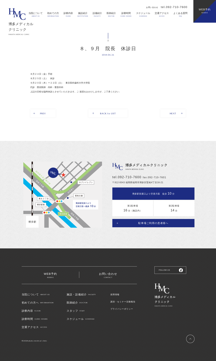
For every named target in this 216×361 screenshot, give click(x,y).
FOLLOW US (164, 270)
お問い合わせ (108, 275)
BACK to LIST (108, 113)
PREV (43, 113)
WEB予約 (204, 11)
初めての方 (53, 14)
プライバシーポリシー (121, 309)
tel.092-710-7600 (174, 7)
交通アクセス (162, 14)
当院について (36, 14)
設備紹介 (97, 14)
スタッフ (76, 310)
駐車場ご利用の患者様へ (153, 223)
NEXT (173, 113)
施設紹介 (82, 14)
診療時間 (126, 14)
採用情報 (115, 294)
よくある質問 (180, 14)
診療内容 (68, 14)
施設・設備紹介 (81, 294)
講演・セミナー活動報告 (123, 301)
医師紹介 (111, 14)
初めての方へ (38, 302)
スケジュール (143, 14)
